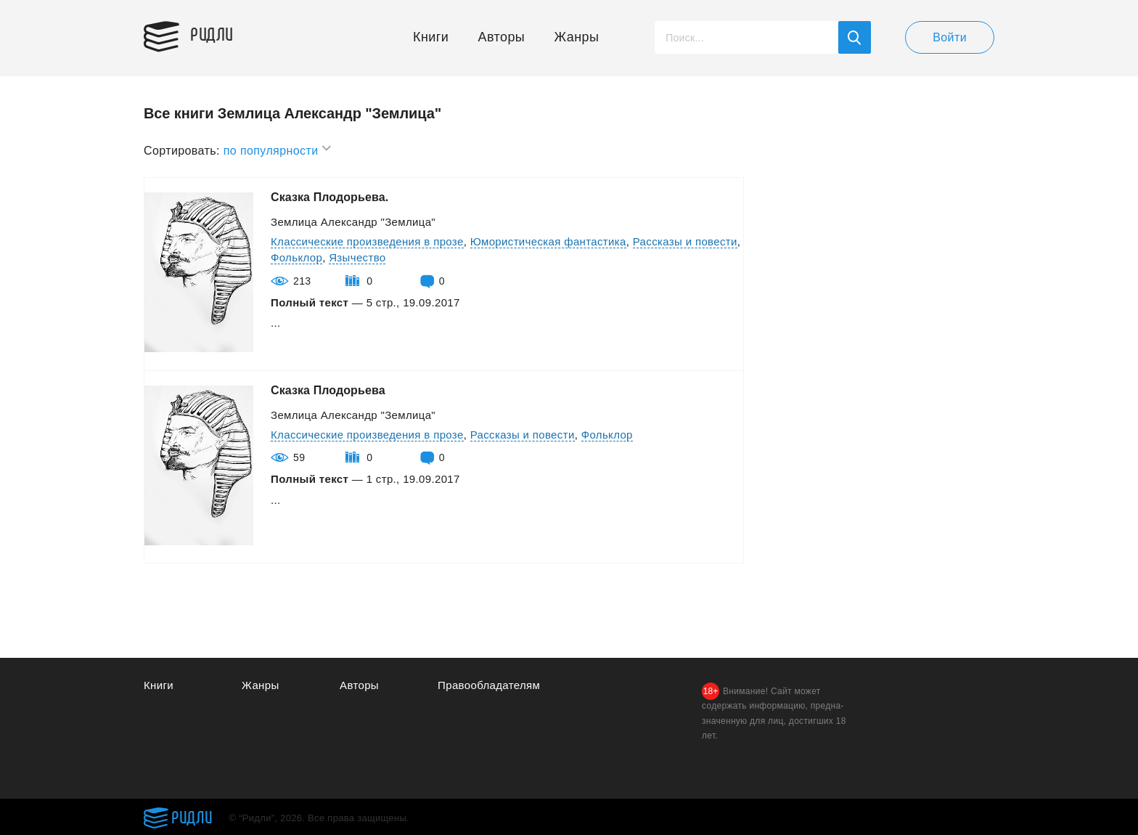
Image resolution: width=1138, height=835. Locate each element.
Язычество (357, 257)
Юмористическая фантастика (548, 241)
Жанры (576, 37)
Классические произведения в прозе (367, 241)
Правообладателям (489, 685)
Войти (950, 37)
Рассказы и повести (685, 241)
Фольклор (296, 257)
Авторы (501, 37)
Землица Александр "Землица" (353, 222)
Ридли (212, 33)
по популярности (278, 148)
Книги (431, 37)
